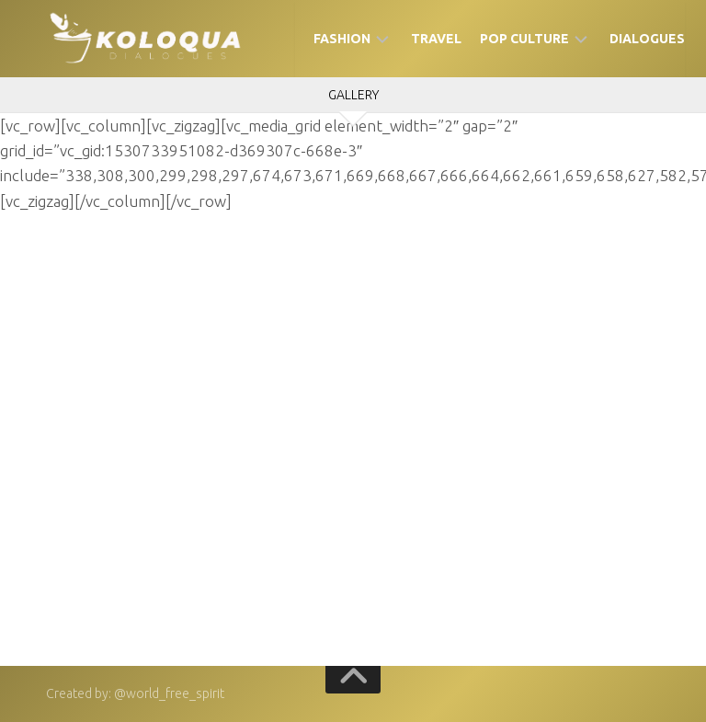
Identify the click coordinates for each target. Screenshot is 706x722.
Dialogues (647, 38)
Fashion (341, 38)
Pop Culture (524, 38)
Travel (436, 38)
